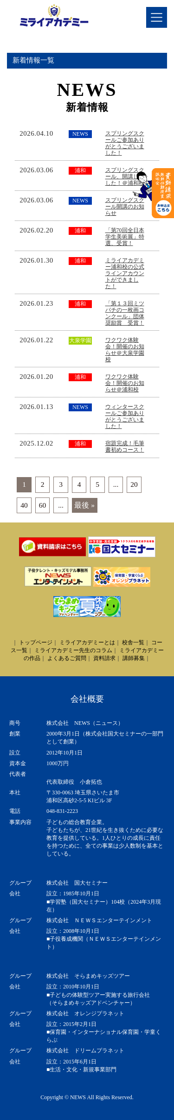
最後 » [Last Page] (84, 505)
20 (134, 484)
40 (24, 505)
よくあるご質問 (66, 658)
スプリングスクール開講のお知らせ (124, 206)
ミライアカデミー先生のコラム (73, 650)
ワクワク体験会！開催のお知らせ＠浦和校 (124, 383)
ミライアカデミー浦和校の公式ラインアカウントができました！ (124, 273)
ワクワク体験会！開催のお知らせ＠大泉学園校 (124, 350)
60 (42, 505)
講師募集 (133, 658)
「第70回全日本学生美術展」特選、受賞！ (124, 236)
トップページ (35, 642)
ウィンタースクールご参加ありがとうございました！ (124, 416)
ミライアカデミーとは (87, 642)
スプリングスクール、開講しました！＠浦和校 (124, 176)
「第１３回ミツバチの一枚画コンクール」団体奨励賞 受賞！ (124, 313)
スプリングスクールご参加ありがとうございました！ (124, 143)
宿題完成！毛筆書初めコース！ (124, 446)
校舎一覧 (133, 642)
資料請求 (104, 658)
